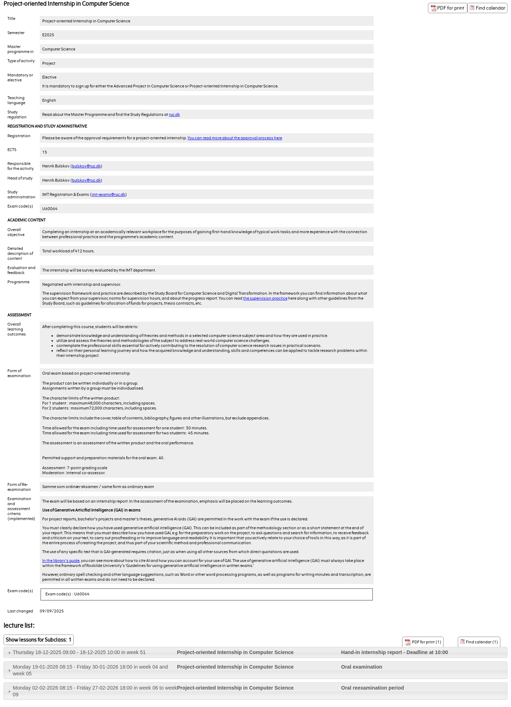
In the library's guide (60, 560)
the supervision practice (265, 298)
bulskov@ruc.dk (86, 166)
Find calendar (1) (479, 641)
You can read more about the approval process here (234, 137)
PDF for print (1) (422, 642)
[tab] (255, 652)
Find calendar (487, 8)
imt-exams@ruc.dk (108, 194)
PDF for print (447, 8)
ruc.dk (174, 114)
